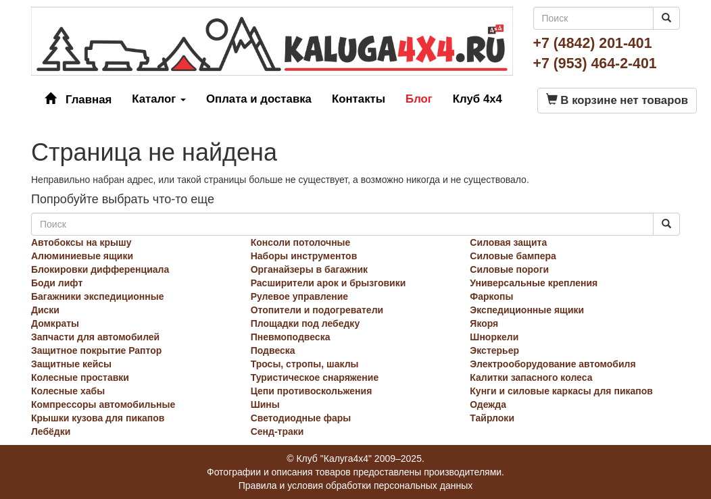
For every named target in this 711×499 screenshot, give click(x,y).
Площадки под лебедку (305, 323)
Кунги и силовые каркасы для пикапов (561, 391)
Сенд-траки (277, 431)
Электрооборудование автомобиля (552, 364)
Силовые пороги (509, 269)
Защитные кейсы (71, 364)
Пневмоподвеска (290, 337)
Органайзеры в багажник (309, 269)
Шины (265, 404)
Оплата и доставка (259, 99)
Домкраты (55, 323)
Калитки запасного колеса (531, 377)
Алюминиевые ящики (82, 256)
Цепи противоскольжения (311, 391)
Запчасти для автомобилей (95, 337)
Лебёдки (50, 431)
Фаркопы (491, 296)
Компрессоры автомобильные (103, 404)
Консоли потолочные (301, 242)
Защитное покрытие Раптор (96, 350)
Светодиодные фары (301, 418)
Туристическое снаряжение (315, 377)
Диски (45, 310)
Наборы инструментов (304, 256)
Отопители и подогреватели (317, 310)
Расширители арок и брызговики (328, 283)
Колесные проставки (80, 377)
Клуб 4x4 (477, 99)
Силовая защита (508, 242)
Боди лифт (56, 283)
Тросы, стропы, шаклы (305, 364)
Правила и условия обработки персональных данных (356, 485)
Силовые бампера (513, 256)
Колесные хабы (68, 391)
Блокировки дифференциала (100, 269)
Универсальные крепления (533, 283)
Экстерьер (494, 350)
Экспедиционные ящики (527, 310)
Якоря (484, 323)
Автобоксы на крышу (81, 242)
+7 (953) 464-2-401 (595, 63)
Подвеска (273, 350)
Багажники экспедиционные (97, 296)
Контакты (358, 99)
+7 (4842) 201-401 (592, 43)
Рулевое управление (299, 296)
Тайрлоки (492, 418)
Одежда (488, 404)
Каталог (159, 99)
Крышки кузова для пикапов (97, 418)
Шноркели (494, 337)
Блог (419, 99)
